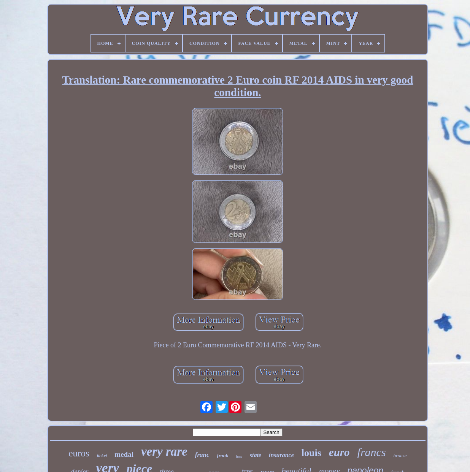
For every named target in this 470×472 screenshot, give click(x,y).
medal (123, 454)
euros (79, 453)
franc (202, 454)
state (255, 455)
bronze (400, 455)
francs (371, 452)
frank (223, 455)
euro (339, 452)
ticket (102, 455)
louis (311, 452)
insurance (281, 455)
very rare (164, 451)
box (239, 456)
